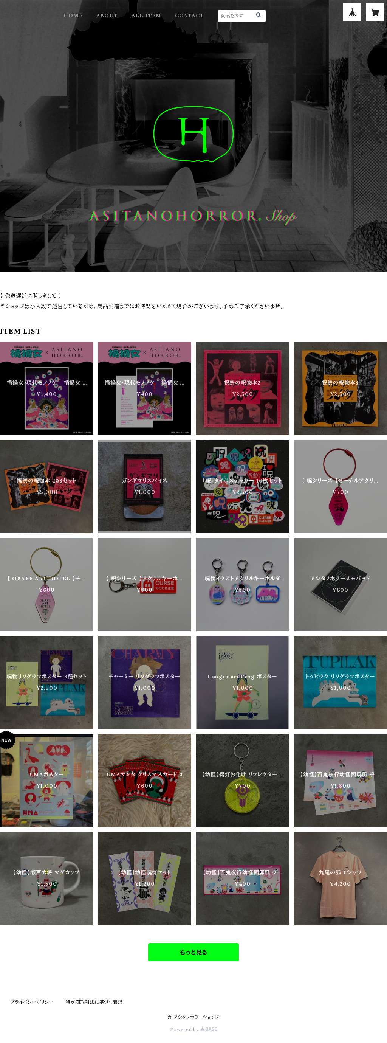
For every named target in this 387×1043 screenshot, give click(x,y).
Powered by (193, 1029)
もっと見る (193, 952)
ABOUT (107, 15)
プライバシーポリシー (32, 1002)
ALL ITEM (146, 15)
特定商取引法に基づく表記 (94, 1002)
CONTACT (189, 15)
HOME (72, 15)
